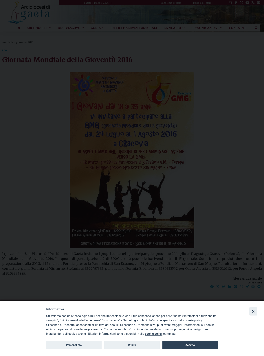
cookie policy (153, 333)
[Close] (253, 311)
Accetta (190, 345)
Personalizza (74, 345)
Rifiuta (132, 345)
